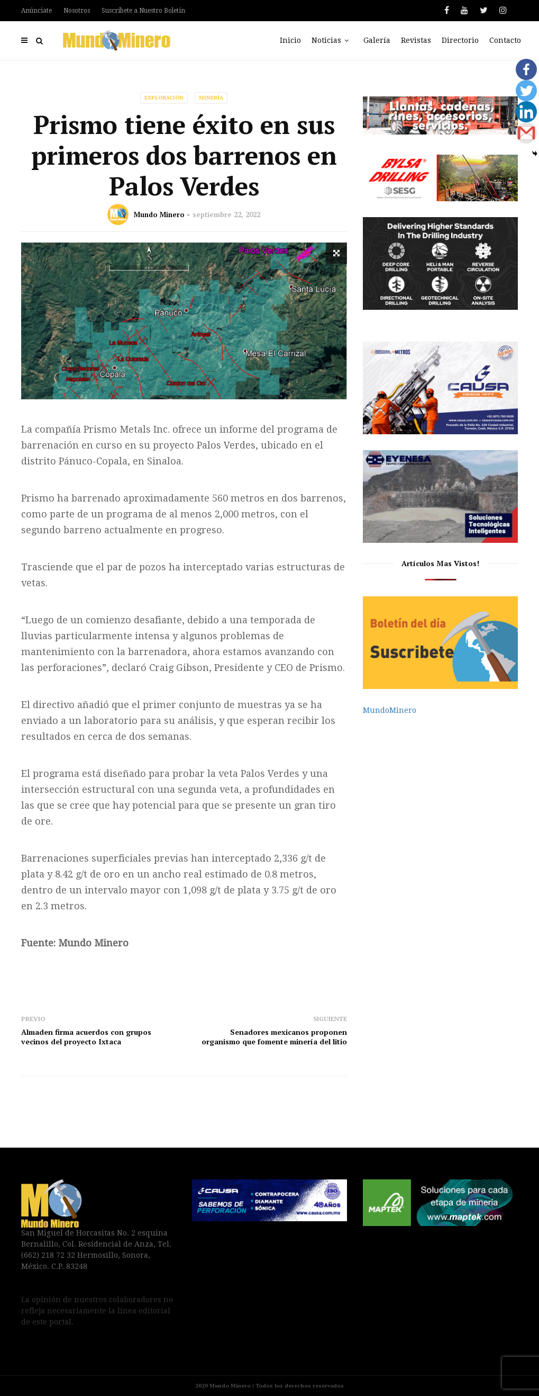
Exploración (164, 97)
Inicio (290, 40)
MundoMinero (389, 710)
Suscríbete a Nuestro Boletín (143, 10)
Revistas (416, 40)
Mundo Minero (159, 214)
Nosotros (76, 10)
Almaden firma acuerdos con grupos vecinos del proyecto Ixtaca (86, 1036)
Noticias (332, 40)
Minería (211, 97)
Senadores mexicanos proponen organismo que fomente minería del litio (274, 1036)
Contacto (505, 40)
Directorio (460, 40)
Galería (376, 40)
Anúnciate (36, 10)
